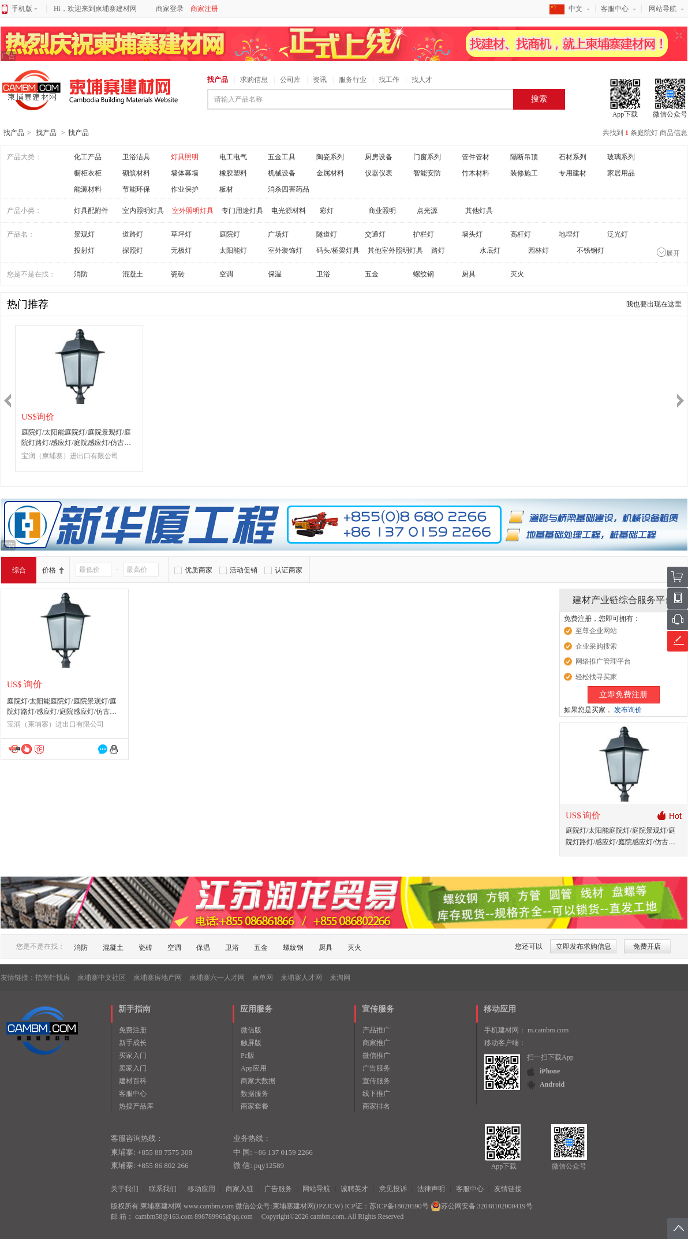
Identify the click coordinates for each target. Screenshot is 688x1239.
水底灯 (490, 250)
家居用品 (621, 173)
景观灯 (84, 234)
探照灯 (132, 250)
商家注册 (204, 9)
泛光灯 (617, 234)
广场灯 (278, 234)
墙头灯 (472, 234)
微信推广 (376, 1055)
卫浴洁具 (136, 157)
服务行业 (353, 80)
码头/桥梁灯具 (338, 250)
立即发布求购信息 (583, 946)
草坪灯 (181, 234)
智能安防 (427, 173)
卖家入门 (133, 1068)
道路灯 (132, 234)
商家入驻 (239, 1189)
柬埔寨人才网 (301, 978)
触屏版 (251, 1043)
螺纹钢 (423, 274)
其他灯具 (479, 211)
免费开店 (647, 946)
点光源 (427, 211)
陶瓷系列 (330, 157)
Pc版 (248, 1055)
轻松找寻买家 (596, 677)
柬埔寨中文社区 (101, 978)
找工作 (389, 80)
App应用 (254, 1068)
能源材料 (88, 189)
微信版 (251, 1030)
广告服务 (376, 1068)
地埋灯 (569, 234)
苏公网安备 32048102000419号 (482, 1206)
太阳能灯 (233, 250)
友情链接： (18, 978)
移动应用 (201, 1189)
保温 (275, 274)
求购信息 (254, 80)
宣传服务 (376, 1081)
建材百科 (133, 1081)
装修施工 (524, 173)
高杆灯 (520, 234)
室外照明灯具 (193, 211)
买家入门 (133, 1055)
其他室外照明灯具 (395, 250)
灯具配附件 (91, 211)
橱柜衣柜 (88, 173)
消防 (81, 274)
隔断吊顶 (524, 157)
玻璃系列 (621, 157)
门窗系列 (427, 157)
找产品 (217, 80)
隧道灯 (326, 234)
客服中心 (615, 9)
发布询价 (628, 710)
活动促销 (243, 570)
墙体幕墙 (185, 173)
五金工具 (282, 157)
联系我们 (163, 1189)
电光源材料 (288, 211)
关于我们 (125, 1189)
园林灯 (538, 250)
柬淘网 (340, 978)
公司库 (290, 80)
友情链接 (508, 1189)
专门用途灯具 (242, 211)
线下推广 (376, 1094)
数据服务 (254, 1094)
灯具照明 (185, 157)
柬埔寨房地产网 (157, 978)
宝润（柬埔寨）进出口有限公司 (69, 456)
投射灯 (84, 250)
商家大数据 (258, 1081)
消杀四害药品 (288, 189)
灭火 (517, 274)
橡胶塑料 (233, 173)
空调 (226, 274)
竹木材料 (475, 173)
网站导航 (662, 9)
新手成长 (133, 1043)
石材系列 (572, 157)
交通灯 (375, 234)
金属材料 (330, 173)
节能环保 (136, 189)
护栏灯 (423, 234)
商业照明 (382, 211)
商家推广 (376, 1043)
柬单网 (262, 978)
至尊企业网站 (596, 631)
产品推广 (376, 1030)
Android (552, 1084)
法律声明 (431, 1189)
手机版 (25, 9)
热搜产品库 (136, 1106)
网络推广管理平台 (603, 661)
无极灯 (181, 250)
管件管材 (475, 157)
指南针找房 (52, 978)
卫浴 (323, 274)
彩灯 (327, 211)
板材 (226, 189)
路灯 (438, 250)
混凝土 (132, 274)
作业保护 (185, 189)
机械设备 (282, 173)
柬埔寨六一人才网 (217, 978)
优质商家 (198, 570)
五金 (372, 274)
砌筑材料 (136, 173)
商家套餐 (254, 1106)
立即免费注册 (623, 694)
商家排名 (376, 1106)
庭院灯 (229, 234)
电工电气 (233, 157)
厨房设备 (378, 157)
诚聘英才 (354, 1189)
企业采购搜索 (596, 646)
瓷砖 (178, 274)
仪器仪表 (378, 173)
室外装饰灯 (285, 250)
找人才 (422, 80)
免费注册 (133, 1030)
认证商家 (288, 570)
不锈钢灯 (590, 250)
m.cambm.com (548, 1030)
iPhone (550, 1071)
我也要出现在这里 (654, 304)
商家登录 (170, 9)
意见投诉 (393, 1189)
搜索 (539, 99)
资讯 (320, 80)
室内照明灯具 (143, 211)
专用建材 (572, 173)
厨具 (469, 274)
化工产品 (88, 157)
